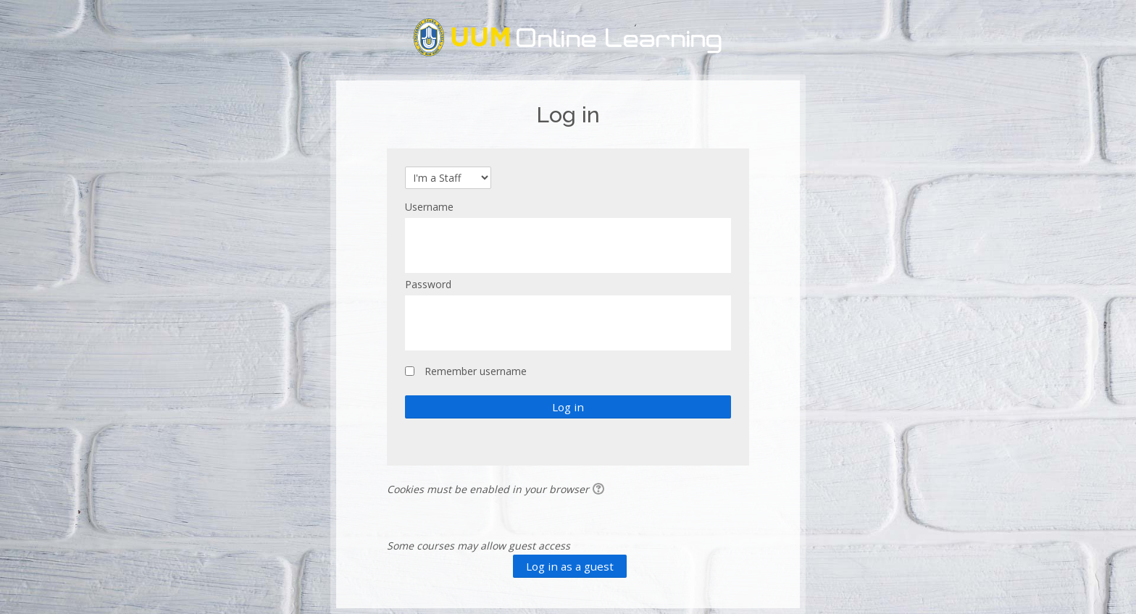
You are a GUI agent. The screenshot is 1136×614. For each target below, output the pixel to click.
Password (428, 284)
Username (429, 207)
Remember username (476, 371)
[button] (600, 490)
